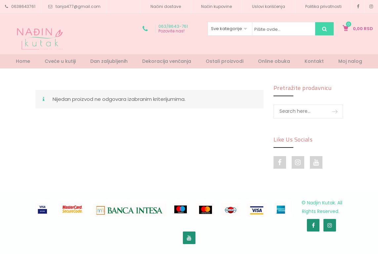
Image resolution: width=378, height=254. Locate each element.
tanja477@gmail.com (78, 6)
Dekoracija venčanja (166, 61)
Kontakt (314, 61)
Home (23, 61)
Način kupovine (216, 6)
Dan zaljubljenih (109, 61)
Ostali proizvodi (224, 61)
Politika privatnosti (323, 6)
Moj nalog (350, 61)
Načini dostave (165, 6)
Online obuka (274, 61)
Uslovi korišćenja (268, 6)
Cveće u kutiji (60, 61)
